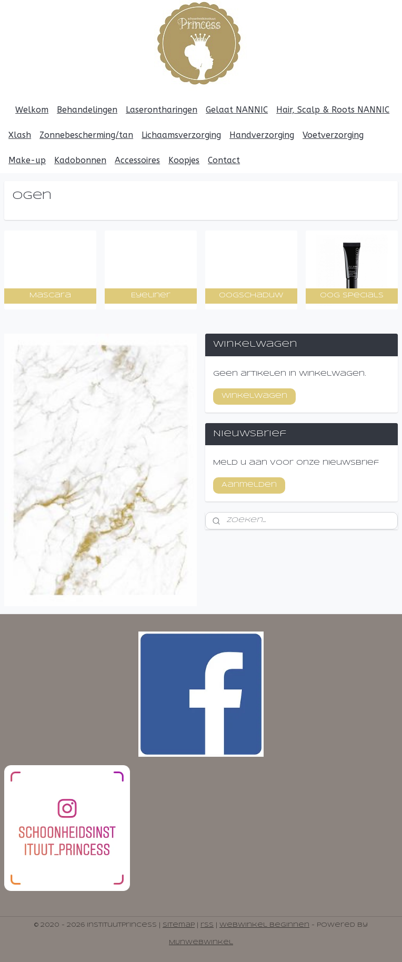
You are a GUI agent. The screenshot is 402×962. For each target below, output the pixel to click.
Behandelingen (87, 110)
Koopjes (183, 160)
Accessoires (137, 160)
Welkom (31, 110)
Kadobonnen (80, 160)
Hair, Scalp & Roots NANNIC (332, 110)
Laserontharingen (161, 110)
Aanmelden (249, 485)
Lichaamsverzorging (181, 135)
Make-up (27, 160)
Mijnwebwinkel (201, 942)
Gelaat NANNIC (237, 110)
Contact (224, 160)
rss (207, 925)
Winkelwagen (254, 396)
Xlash (19, 135)
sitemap (179, 925)
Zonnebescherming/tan (86, 135)
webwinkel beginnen (264, 925)
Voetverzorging (333, 135)
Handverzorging (261, 135)
